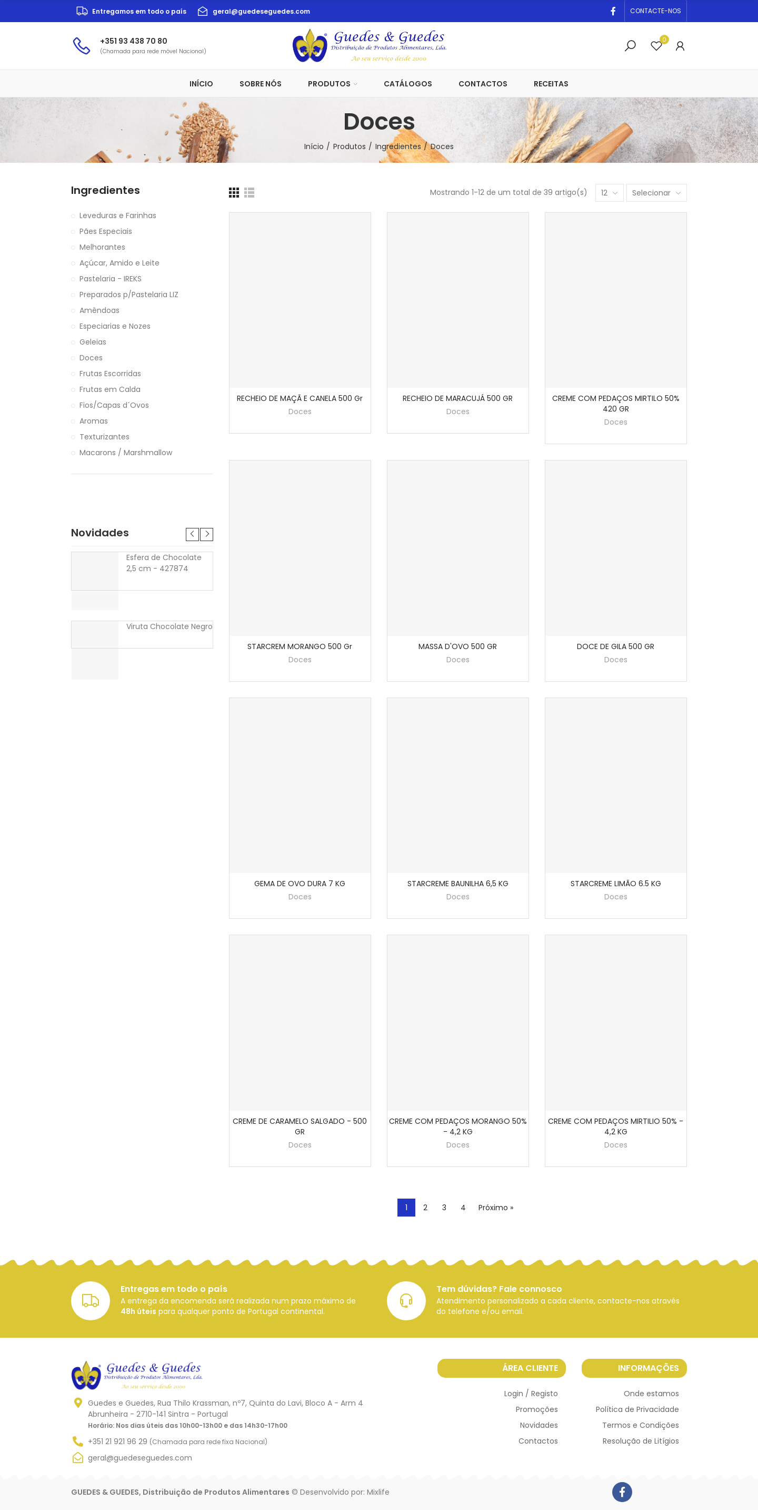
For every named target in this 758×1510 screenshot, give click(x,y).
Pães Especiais (105, 231)
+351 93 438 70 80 (133, 41)
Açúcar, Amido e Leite (119, 263)
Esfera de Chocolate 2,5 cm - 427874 (164, 563)
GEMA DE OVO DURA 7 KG (299, 883)
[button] (655, 11)
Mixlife (378, 1492)
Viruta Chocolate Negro (169, 626)
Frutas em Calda (110, 389)
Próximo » (495, 1207)
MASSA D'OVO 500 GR (457, 646)
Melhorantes (102, 247)
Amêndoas (99, 310)
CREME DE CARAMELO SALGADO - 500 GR (300, 1126)
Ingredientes (105, 190)
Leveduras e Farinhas (117, 215)
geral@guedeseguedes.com (261, 11)
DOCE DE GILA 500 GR (615, 646)
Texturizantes (104, 437)
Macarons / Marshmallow (125, 452)
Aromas (93, 421)
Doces (300, 411)
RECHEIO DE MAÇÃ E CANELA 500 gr (300, 398)
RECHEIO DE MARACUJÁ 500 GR (458, 398)
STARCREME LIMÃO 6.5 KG (616, 883)
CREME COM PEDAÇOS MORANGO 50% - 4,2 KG (458, 1126)
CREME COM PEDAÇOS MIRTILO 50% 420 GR (616, 403)
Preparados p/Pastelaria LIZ (128, 294)
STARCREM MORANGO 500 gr (299, 646)
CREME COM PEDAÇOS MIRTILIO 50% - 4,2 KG (615, 1126)
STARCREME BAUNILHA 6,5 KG (457, 883)
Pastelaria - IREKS (110, 278)
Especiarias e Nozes (115, 326)
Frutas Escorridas (110, 373)
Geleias (92, 342)
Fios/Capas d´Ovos (114, 405)
